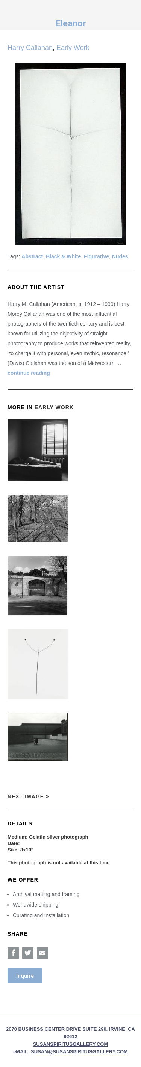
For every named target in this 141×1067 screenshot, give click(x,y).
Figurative (96, 256)
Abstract (32, 256)
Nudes (120, 256)
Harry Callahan (30, 47)
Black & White (63, 256)
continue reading (29, 373)
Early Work (72, 47)
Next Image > (28, 797)
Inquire (25, 976)
